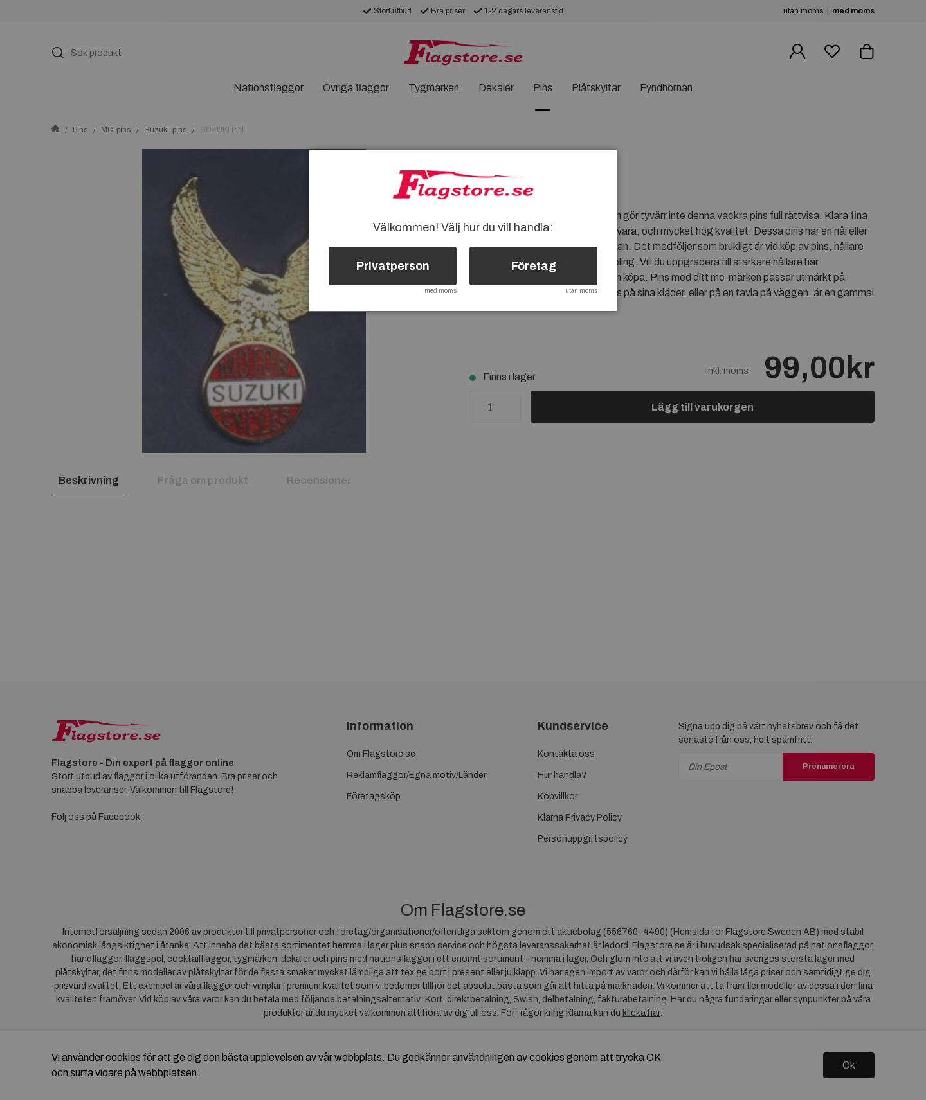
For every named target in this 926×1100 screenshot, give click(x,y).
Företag (533, 266)
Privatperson (393, 266)
